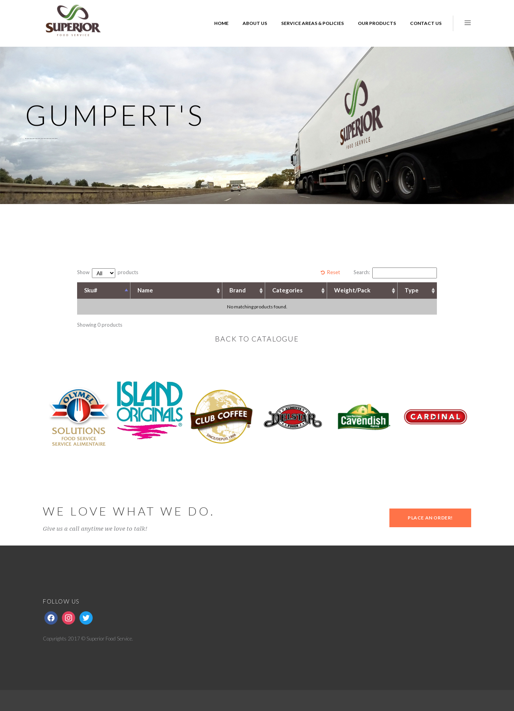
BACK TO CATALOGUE (257, 338)
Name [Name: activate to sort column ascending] (145, 290)
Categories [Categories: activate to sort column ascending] (287, 290)
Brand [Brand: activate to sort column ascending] (237, 290)
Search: (395, 273)
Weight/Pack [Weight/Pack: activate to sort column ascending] (352, 290)
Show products (107, 273)
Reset (333, 272)
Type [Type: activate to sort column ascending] (412, 290)
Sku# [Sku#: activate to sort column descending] (90, 290)
